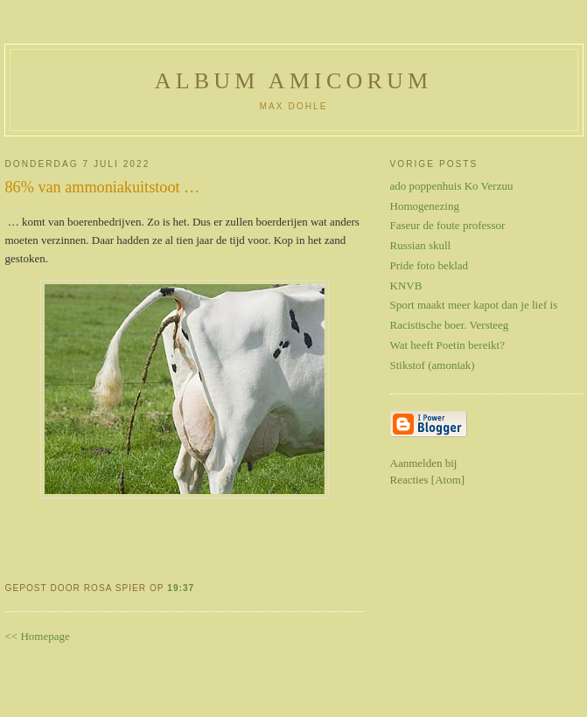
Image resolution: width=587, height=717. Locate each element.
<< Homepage (37, 636)
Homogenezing (424, 205)
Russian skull (420, 245)
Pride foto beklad (429, 265)
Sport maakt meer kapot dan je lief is (474, 304)
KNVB (406, 285)
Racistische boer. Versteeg (449, 324)
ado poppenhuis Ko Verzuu (452, 185)
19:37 (180, 588)
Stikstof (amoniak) (432, 365)
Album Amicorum (294, 81)
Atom (448, 479)
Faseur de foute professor (448, 225)
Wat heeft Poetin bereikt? (447, 345)
